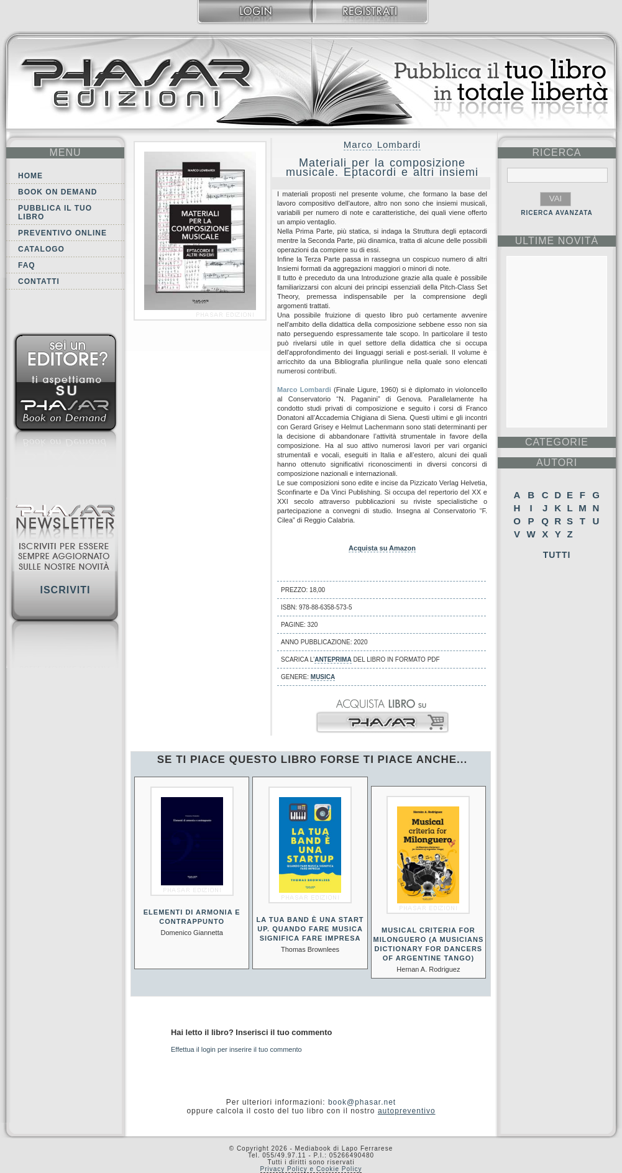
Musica (323, 676)
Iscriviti (65, 590)
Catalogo (41, 249)
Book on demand (57, 192)
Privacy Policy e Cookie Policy (311, 1169)
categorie (556, 442)
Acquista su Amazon (382, 548)
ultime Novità (557, 240)
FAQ (26, 265)
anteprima (332, 659)
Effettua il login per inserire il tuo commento (236, 1049)
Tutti (557, 555)
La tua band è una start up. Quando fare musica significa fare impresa (310, 929)
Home (30, 175)
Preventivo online (62, 233)
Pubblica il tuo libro (55, 212)
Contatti (39, 281)
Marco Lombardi (382, 144)
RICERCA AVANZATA (557, 212)
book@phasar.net (362, 1102)
